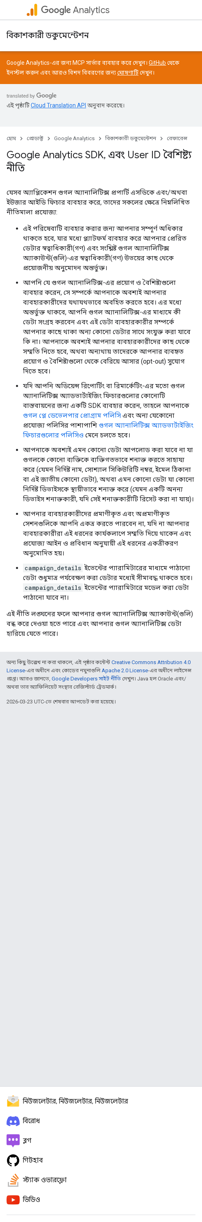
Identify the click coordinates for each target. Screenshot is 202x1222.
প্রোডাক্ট (35, 138)
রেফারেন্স (177, 138)
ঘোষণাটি (127, 72)
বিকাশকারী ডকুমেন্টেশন (48, 35)
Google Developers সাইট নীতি (86, 679)
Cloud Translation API (58, 105)
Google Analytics (74, 138)
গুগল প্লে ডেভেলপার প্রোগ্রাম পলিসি (72, 415)
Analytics (75, 10)
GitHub (157, 62)
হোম (11, 138)
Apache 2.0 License (125, 670)
